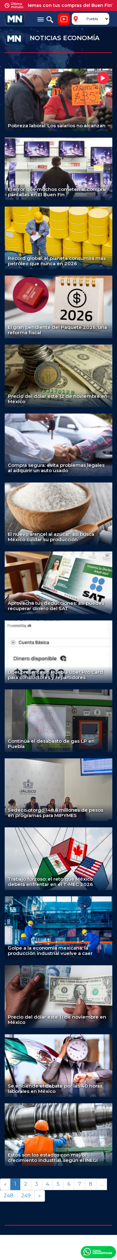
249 (26, 1196)
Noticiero (64, 19)
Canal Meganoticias (98, 1251)
